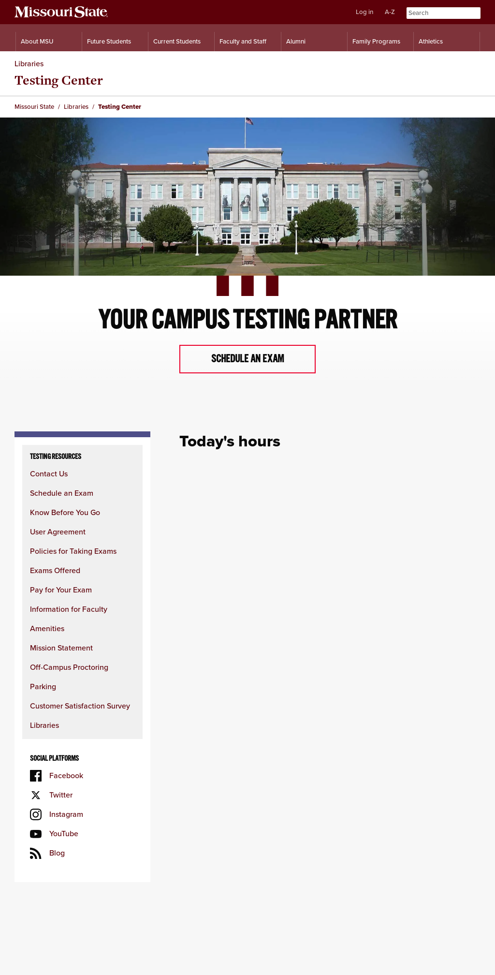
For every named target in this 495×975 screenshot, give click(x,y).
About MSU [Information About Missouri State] (37, 41)
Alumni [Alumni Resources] (296, 41)
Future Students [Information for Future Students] (109, 41)
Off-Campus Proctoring (69, 667)
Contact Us (49, 473)
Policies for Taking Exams (73, 551)
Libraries (29, 63)
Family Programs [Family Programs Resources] (376, 41)
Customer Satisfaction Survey (80, 705)
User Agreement (58, 531)
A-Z (390, 11)
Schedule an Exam (61, 493)
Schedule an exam (247, 359)
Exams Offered (55, 570)
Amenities (47, 628)
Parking (43, 686)
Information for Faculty (68, 609)
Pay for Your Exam (61, 589)
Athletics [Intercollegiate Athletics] (431, 41)
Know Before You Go (65, 512)
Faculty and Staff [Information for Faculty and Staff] (242, 41)
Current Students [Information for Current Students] (177, 41)
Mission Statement (61, 647)
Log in (364, 11)
